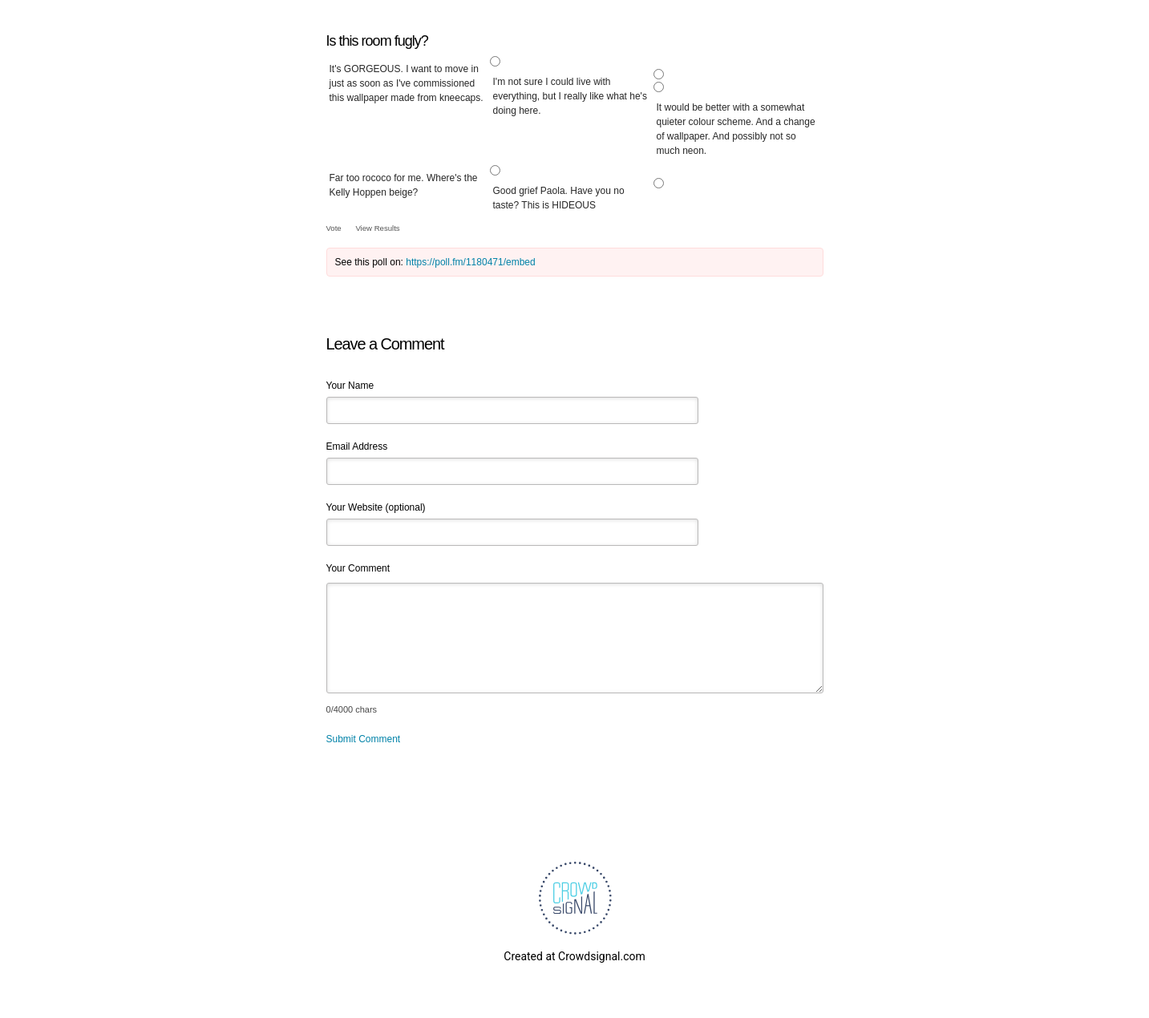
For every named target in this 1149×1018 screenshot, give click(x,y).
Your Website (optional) (376, 507)
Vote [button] (335, 228)
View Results (377, 228)
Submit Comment (363, 739)
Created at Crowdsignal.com (574, 956)
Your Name (350, 385)
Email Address (357, 446)
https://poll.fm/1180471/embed (470, 262)
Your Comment (358, 568)
